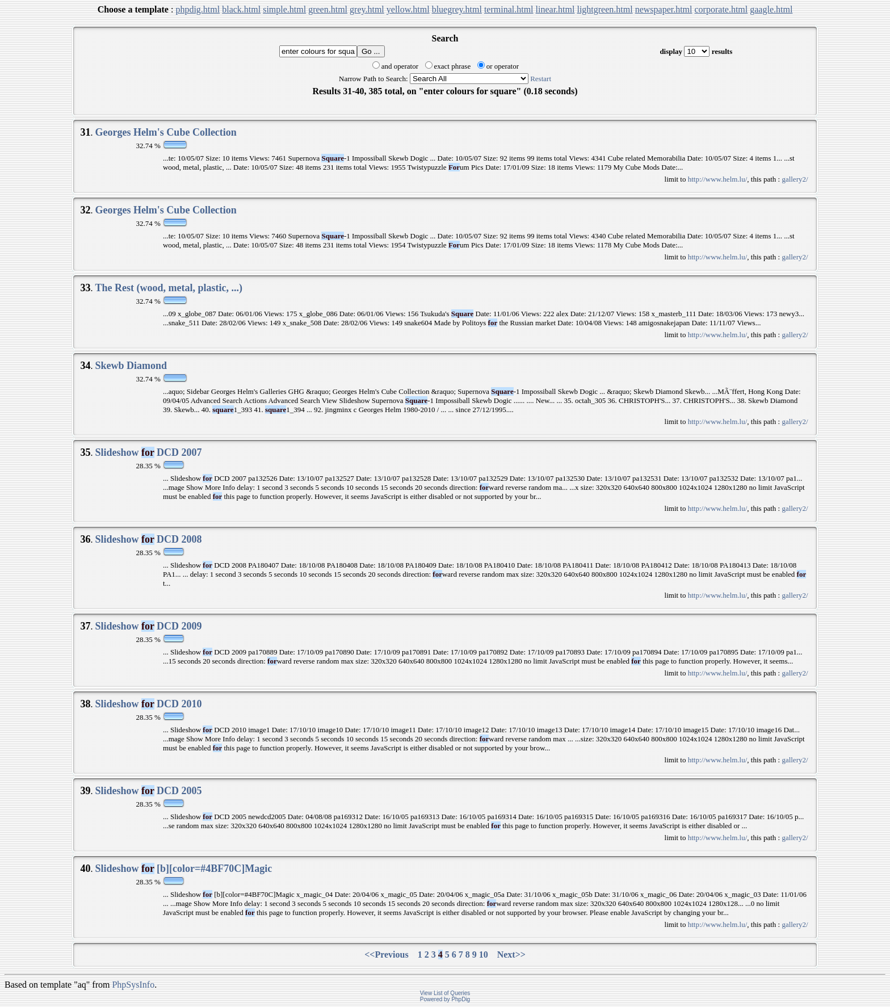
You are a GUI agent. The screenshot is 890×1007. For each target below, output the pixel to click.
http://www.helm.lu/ (718, 179)
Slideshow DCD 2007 (148, 452)
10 (483, 954)
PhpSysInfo (133, 984)
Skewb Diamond (131, 365)
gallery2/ (795, 179)
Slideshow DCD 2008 (148, 539)
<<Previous (386, 954)
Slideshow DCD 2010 (148, 704)
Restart (540, 78)
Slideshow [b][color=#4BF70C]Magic (183, 868)
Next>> (511, 954)
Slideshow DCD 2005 (148, 790)
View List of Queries (445, 993)
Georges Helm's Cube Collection (165, 132)
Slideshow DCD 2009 (148, 626)
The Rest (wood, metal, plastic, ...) (168, 287)
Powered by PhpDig (445, 999)
